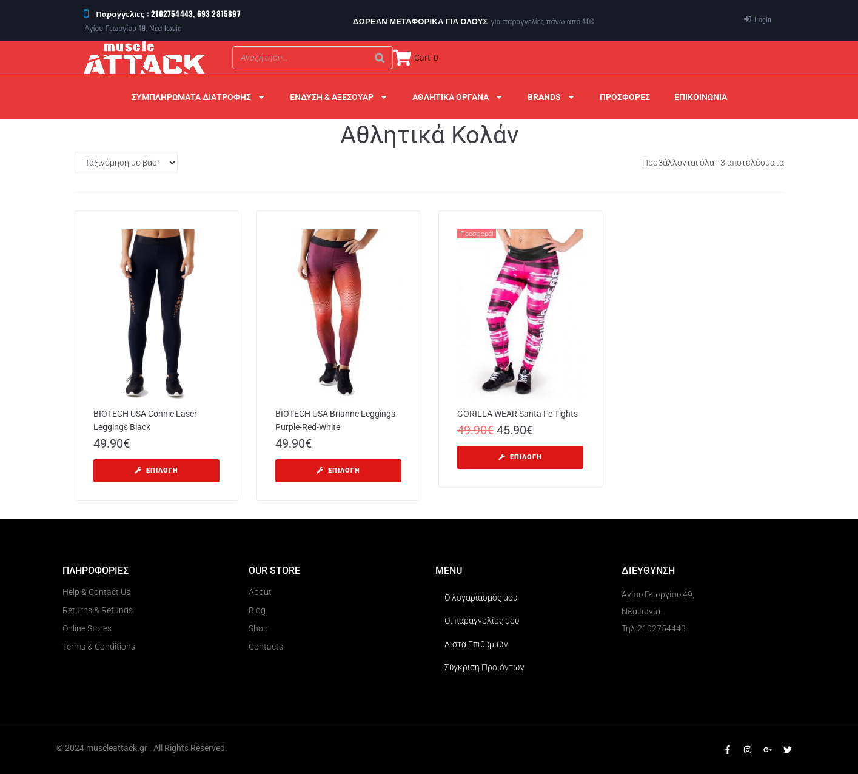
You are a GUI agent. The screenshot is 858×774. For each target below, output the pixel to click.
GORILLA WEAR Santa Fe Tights (517, 414)
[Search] (380, 58)
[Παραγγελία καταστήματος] (126, 162)
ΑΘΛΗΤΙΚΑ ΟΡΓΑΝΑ (457, 97)
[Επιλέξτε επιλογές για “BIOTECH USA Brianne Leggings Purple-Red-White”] (338, 470)
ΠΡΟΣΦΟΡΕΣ (625, 97)
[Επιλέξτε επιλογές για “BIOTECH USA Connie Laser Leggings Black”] (156, 470)
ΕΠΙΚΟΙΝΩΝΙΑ (700, 97)
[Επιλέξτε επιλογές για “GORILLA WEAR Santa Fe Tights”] (520, 457)
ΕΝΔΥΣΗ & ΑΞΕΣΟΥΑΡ (339, 97)
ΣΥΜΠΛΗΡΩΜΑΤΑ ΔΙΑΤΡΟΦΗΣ (199, 97)
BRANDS (551, 97)
